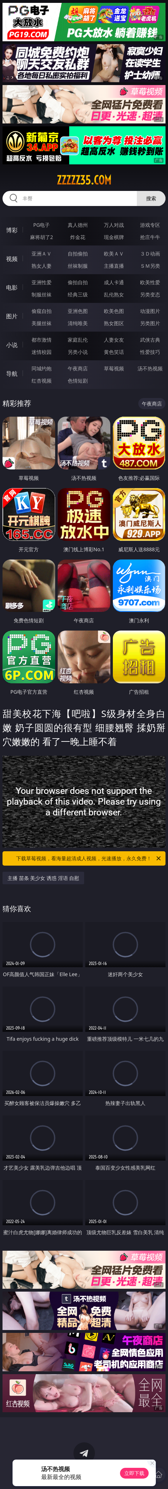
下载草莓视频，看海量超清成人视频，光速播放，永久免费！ (89, 858)
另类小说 (78, 351)
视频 (12, 259)
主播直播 (114, 265)
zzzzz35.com (84, 180)
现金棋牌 (114, 237)
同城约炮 (42, 368)
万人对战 (114, 224)
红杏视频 (42, 380)
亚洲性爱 (42, 282)
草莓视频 (114, 368)
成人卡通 (114, 282)
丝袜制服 (78, 265)
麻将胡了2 (41, 237)
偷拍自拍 (78, 282)
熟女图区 (114, 323)
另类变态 (150, 294)
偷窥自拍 (42, 311)
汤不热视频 (150, 368)
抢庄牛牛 (150, 237)
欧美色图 (114, 311)
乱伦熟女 (114, 294)
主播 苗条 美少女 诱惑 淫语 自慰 (43, 878)
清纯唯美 (78, 323)
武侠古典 (150, 339)
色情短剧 (78, 380)
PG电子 (41, 224)
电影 (12, 287)
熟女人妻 (42, 265)
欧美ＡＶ (114, 253)
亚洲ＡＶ (42, 253)
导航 (12, 374)
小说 (12, 345)
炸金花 (77, 237)
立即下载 (134, 1473)
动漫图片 (150, 311)
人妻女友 (114, 339)
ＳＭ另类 (150, 265)
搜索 (151, 198)
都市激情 (42, 339)
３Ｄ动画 (150, 253)
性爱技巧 (150, 351)
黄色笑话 (114, 351)
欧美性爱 (150, 282)
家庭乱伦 (78, 339)
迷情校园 (42, 351)
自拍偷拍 (78, 253)
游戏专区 (150, 224)
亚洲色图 (78, 311)
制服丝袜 (42, 294)
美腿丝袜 (42, 323)
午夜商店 (78, 368)
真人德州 (78, 224)
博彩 (12, 230)
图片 (12, 316)
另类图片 (150, 323)
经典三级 (78, 294)
